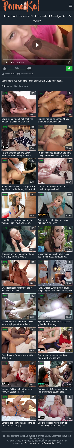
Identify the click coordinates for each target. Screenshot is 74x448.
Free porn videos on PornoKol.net (40, 443)
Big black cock (21, 86)
